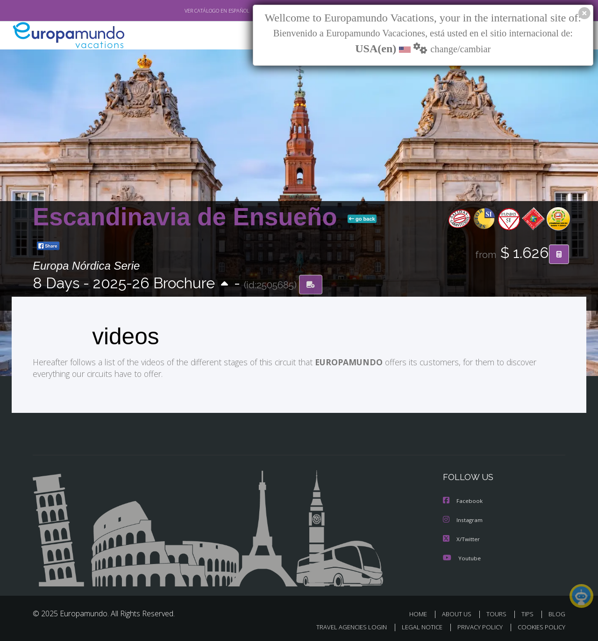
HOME (422, 612)
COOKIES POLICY (539, 625)
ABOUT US (459, 612)
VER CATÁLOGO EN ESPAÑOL (195, 11)
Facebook (463, 500)
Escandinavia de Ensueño (188, 216)
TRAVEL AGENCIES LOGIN (343, 625)
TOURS (498, 612)
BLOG (556, 612)
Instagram (463, 519)
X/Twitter (461, 537)
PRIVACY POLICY (476, 625)
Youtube (461, 556)
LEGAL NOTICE (416, 625)
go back (362, 219)
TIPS (528, 612)
